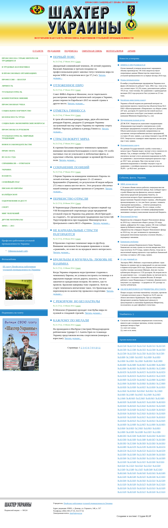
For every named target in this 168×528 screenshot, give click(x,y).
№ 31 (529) (122, 484)
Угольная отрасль (12, 92)
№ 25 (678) (131, 380)
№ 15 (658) (131, 387)
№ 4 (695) (157, 357)
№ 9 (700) (160, 353)
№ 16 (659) (122, 387)
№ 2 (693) (130, 361)
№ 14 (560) (161, 458)
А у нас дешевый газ (128, 259)
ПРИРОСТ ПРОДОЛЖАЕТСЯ (132, 65)
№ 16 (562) (141, 458)
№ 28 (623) (131, 413)
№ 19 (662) (141, 383)
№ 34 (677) (141, 372)
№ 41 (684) (122, 368)
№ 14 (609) (122, 424)
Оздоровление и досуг (14, 201)
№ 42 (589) (131, 439)
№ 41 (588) (141, 439)
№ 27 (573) (131, 451)
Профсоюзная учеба (13, 104)
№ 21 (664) (122, 383)
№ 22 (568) (131, 454)
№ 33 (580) (122, 447)
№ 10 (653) (131, 391)
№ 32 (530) (161, 481)
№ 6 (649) (122, 394)
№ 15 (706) (151, 350)
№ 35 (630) (161, 406)
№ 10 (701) (151, 353)
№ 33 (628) (131, 409)
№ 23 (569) (122, 454)
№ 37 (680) (161, 368)
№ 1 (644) (122, 398)
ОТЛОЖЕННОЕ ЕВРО (68, 85)
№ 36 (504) (122, 481)
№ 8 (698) (122, 357)
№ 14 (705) (161, 350)
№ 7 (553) (130, 466)
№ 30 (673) (131, 376)
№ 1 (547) (139, 469)
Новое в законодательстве (17, 145)
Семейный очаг (11, 182)
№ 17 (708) (131, 350)
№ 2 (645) (157, 394)
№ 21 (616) (151, 417)
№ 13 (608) (131, 424)
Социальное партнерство (16, 111)
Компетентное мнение (15, 98)
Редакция (54, 51)
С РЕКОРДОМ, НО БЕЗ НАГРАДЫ (76, 301)
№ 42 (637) (141, 402)
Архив (131, 51)
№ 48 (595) (122, 436)
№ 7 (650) (158, 391)
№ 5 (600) (122, 432)
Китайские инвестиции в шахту (133, 100)
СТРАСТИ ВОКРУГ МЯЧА (71, 139)
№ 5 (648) (130, 394)
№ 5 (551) (148, 466)
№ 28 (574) (122, 451)
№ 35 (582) (151, 443)
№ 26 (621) (151, 413)
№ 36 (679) (122, 372)
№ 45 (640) (160, 398)
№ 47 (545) (158, 469)
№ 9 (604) (122, 428)
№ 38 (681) (151, 368)
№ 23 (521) (151, 488)
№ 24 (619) (122, 417)
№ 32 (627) (141, 409)
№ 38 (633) (131, 406)
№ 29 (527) (141, 484)
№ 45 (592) (151, 436)
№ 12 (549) (131, 462)
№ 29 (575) (161, 447)
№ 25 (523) (131, 488)
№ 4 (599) (130, 432)
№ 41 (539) (122, 477)
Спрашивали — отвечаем (16, 163)
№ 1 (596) (157, 432)
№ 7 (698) (130, 357)
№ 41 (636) (151, 402)
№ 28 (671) (151, 376)
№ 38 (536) (151, 477)
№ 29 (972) (141, 376)
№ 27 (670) (161, 376)
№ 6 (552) (139, 466)
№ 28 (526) (151, 484)
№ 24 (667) (141, 380)
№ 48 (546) (148, 469)
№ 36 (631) (151, 406)
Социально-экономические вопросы (23, 123)
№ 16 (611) (151, 421)
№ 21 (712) (141, 346)
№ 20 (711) (151, 346)
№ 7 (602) (139, 428)
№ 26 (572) (141, 451)
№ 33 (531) (151, 481)
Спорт (5, 207)
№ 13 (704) (122, 353)
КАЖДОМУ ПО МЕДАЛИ (71, 320)
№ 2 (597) (148, 432)
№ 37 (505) (161, 477)
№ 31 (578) (141, 447)
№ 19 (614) (122, 421)
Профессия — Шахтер (14, 80)
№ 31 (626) (151, 409)
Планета (6, 176)
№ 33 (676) (151, 372)
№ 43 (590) (122, 439)
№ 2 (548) (130, 469)
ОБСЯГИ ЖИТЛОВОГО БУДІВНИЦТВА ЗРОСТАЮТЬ (143, 289)
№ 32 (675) (161, 372)
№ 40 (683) (131, 368)
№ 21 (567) (141, 454)
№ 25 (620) (161, 413)
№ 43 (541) (151, 473)
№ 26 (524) (122, 488)
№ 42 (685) (161, 365)
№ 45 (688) (131, 365)
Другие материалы (12, 220)
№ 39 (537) (141, 477)
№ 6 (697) (139, 357)
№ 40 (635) (161, 402)
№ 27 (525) (161, 484)
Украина (6, 170)
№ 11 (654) (122, 391)
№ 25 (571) (151, 451)
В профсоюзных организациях (19, 73)
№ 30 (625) (161, 409)
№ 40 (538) (131, 477)
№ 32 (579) (131, 447)
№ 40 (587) (151, 439)
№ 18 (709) (122, 350)
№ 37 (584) (131, 443)
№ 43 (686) (151, 365)
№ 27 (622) (141, 413)
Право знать (8, 151)
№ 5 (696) (148, 357)
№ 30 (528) (131, 484)
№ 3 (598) (139, 432)
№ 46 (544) (122, 473)
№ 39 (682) (141, 368)
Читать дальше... (76, 103)
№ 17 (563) (131, 458)
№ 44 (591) (161, 436)
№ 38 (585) (122, 443)
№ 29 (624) (122, 413)
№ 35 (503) (131, 481)
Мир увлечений (10, 213)
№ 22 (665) (161, 380)
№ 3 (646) (148, 394)
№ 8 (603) (130, 428)
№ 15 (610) (160, 421)
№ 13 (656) (151, 387)
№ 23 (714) (122, 346)
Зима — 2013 (8, 226)
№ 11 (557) (141, 462)
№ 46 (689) (122, 365)
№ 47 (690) (158, 361)
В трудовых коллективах (16, 67)
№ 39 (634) (122, 406)
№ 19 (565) (161, 454)
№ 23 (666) (151, 380)
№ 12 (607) (141, 424)
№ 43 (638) (131, 402)
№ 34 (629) (122, 409)
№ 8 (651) (150, 391)
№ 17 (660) (161, 383)
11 (99, 347)
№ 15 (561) (151, 458)
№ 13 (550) (122, 462)
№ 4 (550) (157, 466)
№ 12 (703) (131, 353)
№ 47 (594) (131, 436)
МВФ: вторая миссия (129, 184)
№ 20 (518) (131, 492)
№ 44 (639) (122, 402)
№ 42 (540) (161, 473)
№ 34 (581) (161, 443)
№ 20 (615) (161, 417)
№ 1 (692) (139, 361)
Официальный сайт (18, 251)
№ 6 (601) (148, 428)
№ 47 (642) (140, 398)
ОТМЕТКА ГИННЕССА (69, 110)
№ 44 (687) (141, 365)
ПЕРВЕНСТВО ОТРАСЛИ (70, 198)
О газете (38, 51)
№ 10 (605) (160, 424)
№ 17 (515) (161, 492)
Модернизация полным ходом (132, 120)
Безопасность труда (13, 117)
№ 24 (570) (161, 451)
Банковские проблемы (129, 242)
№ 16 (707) (141, 350)
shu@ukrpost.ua (76, 513)
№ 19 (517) (141, 492)
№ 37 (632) (141, 406)
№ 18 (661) (151, 383)
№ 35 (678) (131, 372)
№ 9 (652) (141, 391)
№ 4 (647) (139, 394)
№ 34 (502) (141, 481)
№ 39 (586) (161, 439)
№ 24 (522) (141, 488)
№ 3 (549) (122, 469)
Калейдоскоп (9, 195)
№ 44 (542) (141, 473)
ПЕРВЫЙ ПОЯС (64, 57)
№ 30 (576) (151, 447)
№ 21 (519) (122, 492)
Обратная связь (92, 51)
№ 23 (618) (131, 417)
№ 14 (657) (141, 387)
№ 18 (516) (151, 492)
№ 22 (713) (131, 346)
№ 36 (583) (141, 443)
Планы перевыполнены (129, 80)
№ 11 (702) (141, 353)
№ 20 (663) (131, 383)
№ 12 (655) (161, 387)
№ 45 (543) (131, 473)
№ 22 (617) (141, 417)
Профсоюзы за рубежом (15, 130)
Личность (7, 86)
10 (96, 347)
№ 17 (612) (141, 421)
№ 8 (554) (122, 466)
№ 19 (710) (160, 346)
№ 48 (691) (148, 361)
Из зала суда (9, 157)
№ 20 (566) (151, 454)
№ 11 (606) (151, 424)
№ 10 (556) (151, 462)
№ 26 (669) (122, 380)
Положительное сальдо (129, 145)
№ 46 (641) (150, 398)
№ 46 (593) (141, 436)
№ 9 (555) (160, 462)
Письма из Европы (12, 188)
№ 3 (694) (122, 361)
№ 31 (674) (122, 376)
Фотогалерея (114, 51)
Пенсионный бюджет (129, 216)
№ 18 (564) (122, 458)
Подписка (71, 51)
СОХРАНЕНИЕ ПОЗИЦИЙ (71, 167)
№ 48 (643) (130, 398)
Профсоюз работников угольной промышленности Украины (88, 503)
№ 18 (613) (131, 421)
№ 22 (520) (161, 488)
